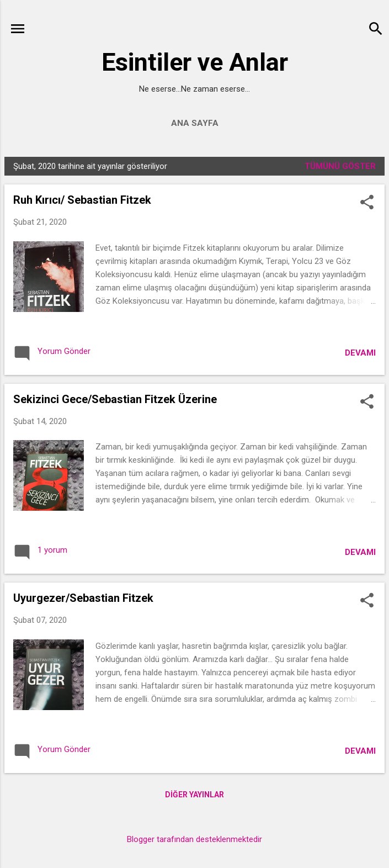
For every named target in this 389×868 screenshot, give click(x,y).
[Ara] (376, 30)
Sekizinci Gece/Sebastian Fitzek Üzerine (115, 399)
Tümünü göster (340, 166)
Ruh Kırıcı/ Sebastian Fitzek (82, 200)
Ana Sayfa (195, 123)
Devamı (360, 353)
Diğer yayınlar (194, 794)
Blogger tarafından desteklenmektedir (194, 839)
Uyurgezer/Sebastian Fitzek (83, 598)
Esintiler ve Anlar (195, 62)
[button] (367, 203)
